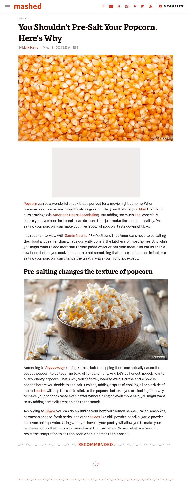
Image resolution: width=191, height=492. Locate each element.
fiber (142, 209)
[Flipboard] (142, 7)
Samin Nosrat (76, 235)
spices (95, 417)
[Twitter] (119, 7)
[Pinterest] (134, 7)
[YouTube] (111, 7)
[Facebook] (103, 7)
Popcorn (30, 203)
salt (138, 215)
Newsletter (171, 6)
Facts (22, 18)
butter (41, 390)
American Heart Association (75, 215)
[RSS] (150, 7)
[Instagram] (126, 7)
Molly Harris (30, 48)
